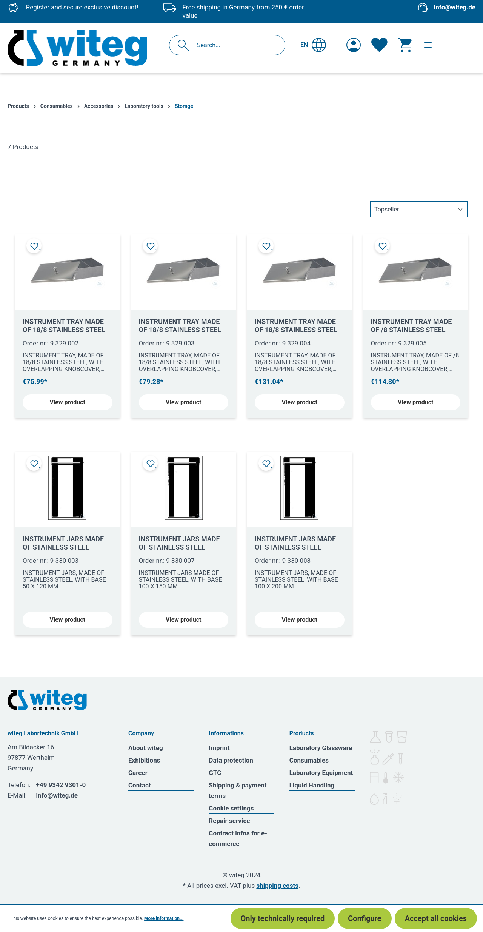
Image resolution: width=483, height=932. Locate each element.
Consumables (309, 760)
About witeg (145, 748)
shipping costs (277, 885)
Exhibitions (144, 760)
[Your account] (353, 45)
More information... (163, 918)
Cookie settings (231, 808)
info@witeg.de (454, 7)
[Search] (185, 45)
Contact (139, 785)
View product (67, 402)
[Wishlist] (379, 45)
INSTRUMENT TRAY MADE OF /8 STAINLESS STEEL (411, 325)
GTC (215, 772)
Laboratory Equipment (321, 772)
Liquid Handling (312, 785)
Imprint (219, 748)
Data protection (231, 760)
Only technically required (283, 918)
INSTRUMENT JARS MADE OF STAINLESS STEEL (63, 543)
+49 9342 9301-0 (61, 785)
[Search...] (235, 45)
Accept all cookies (436, 918)
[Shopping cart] (405, 45)
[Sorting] (419, 209)
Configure (364, 918)
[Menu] (428, 45)
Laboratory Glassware (320, 748)
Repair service (229, 820)
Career (138, 772)
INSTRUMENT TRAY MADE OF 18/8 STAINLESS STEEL (64, 325)
